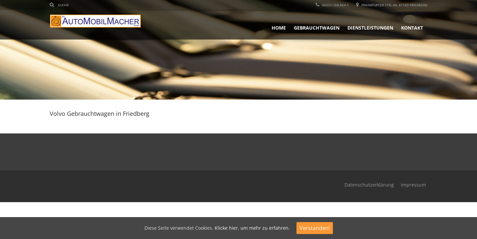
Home (279, 28)
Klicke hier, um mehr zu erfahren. (252, 228)
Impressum (413, 185)
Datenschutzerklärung (369, 185)
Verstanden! (314, 228)
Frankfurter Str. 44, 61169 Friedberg (391, 5)
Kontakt (412, 28)
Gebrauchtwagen (317, 28)
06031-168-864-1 (332, 5)
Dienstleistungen (370, 28)
